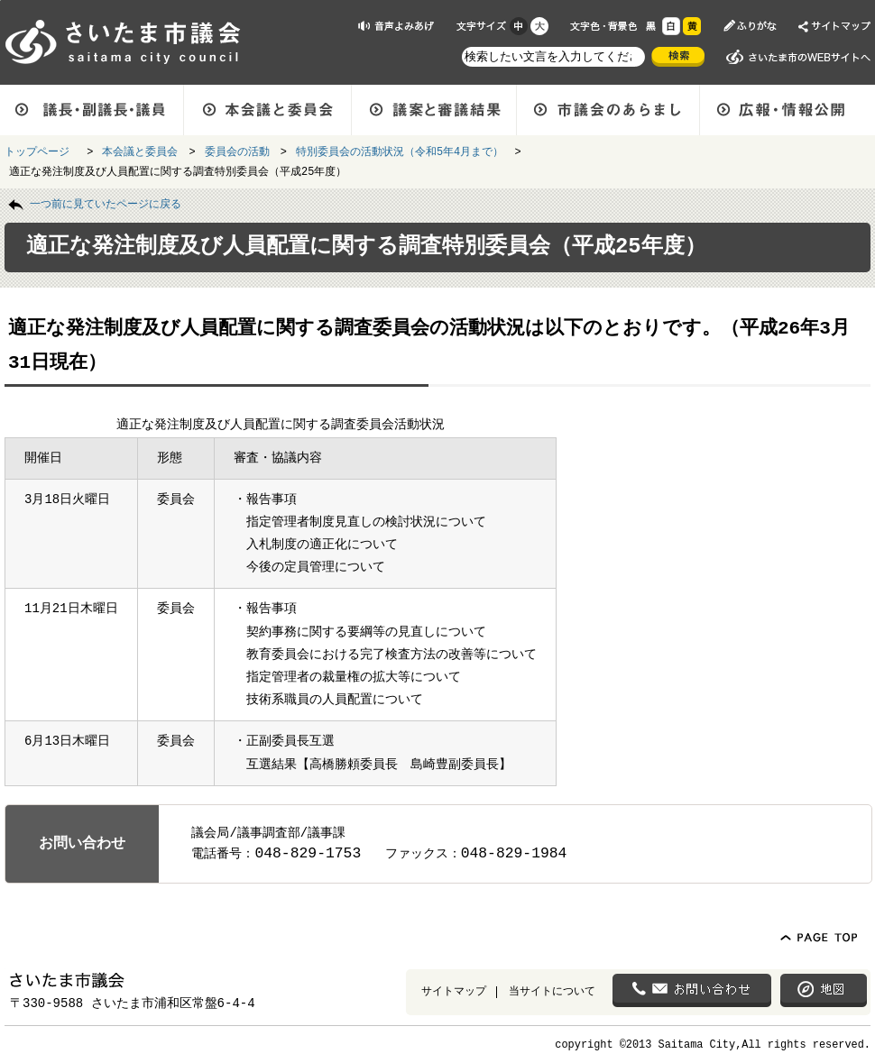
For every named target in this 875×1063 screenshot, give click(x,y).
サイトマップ (453, 990)
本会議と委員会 (140, 150)
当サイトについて (552, 990)
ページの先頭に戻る (0, 0)
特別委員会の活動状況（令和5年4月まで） (399, 150)
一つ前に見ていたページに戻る (105, 203)
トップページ (40, 150)
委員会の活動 (237, 150)
